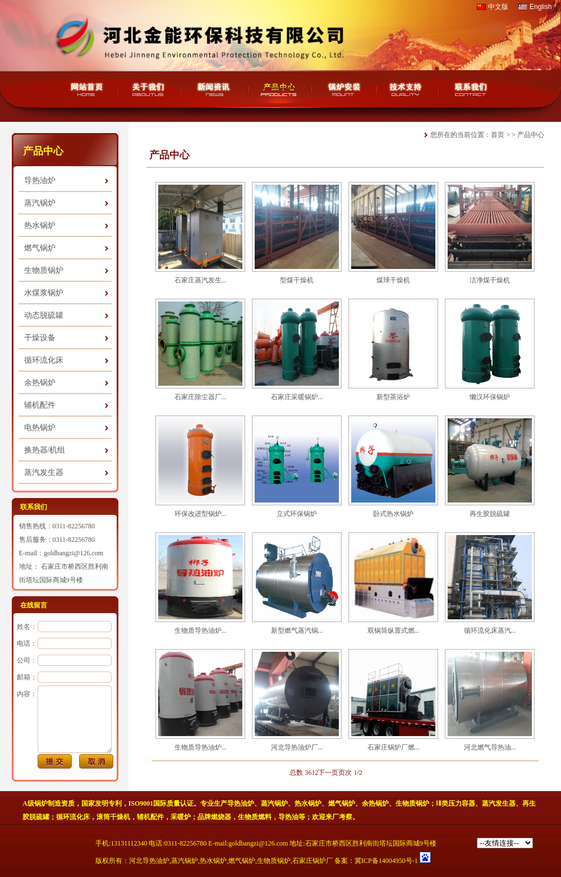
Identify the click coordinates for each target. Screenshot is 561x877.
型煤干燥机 (297, 280)
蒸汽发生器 (43, 472)
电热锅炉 (40, 427)
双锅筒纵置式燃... (393, 630)
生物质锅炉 (43, 270)
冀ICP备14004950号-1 (386, 861)
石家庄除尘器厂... (200, 397)
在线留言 (33, 605)
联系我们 (33, 507)
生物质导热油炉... (200, 630)
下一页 (328, 772)
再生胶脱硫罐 (490, 514)
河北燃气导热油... (490, 747)
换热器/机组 (45, 450)
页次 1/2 (350, 772)
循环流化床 (43, 360)
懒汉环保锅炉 (490, 397)
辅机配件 (40, 405)
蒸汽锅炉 (40, 203)
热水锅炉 (40, 225)
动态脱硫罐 (43, 315)
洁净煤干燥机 (490, 280)
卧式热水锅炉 (393, 514)
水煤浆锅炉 (43, 293)
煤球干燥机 (393, 280)
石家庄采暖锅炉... (297, 397)
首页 (497, 135)
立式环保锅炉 (297, 514)
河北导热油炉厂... (297, 747)
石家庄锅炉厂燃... (393, 747)
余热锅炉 (40, 382)
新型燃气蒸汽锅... (297, 630)
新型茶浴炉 (393, 397)
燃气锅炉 (40, 248)
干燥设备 (40, 338)
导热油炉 (40, 180)
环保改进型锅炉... (200, 514)
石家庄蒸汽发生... (200, 280)
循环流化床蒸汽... (490, 630)
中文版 (498, 7)
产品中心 (530, 135)
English (540, 7)
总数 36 (300, 772)
